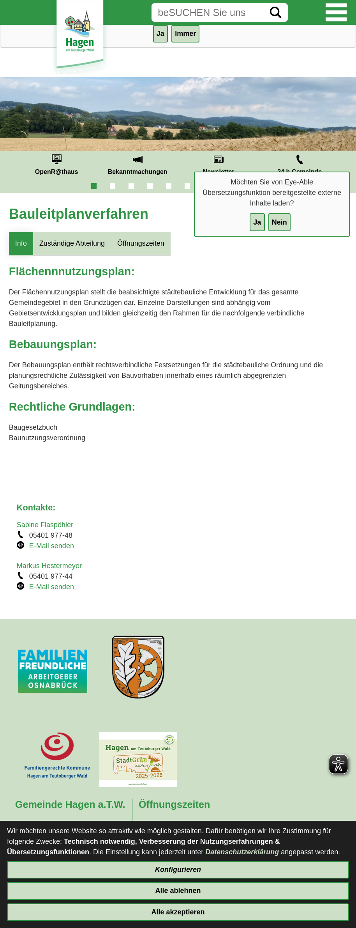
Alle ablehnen (178, 890)
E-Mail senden (51, 546)
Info (21, 243)
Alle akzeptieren (177, 912)
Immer (185, 33)
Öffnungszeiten (140, 243)
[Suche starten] (276, 12)
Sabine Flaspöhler (45, 525)
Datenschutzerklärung (242, 852)
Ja (257, 222)
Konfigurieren (178, 869)
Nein (279, 222)
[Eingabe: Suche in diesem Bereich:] (208, 12)
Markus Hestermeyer (49, 566)
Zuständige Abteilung (72, 243)
